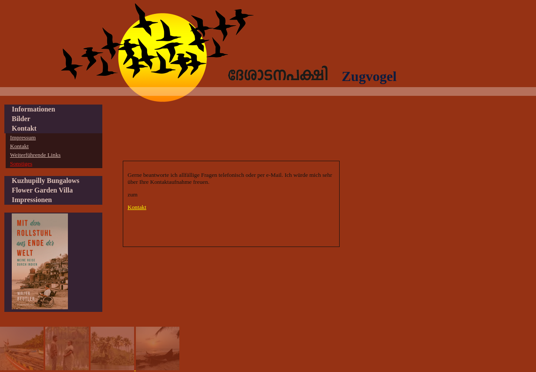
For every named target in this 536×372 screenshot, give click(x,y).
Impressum (23, 137)
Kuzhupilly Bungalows (45, 180)
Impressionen (32, 199)
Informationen (33, 109)
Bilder (21, 118)
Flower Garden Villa (42, 190)
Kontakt (137, 207)
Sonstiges (21, 163)
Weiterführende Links (35, 155)
